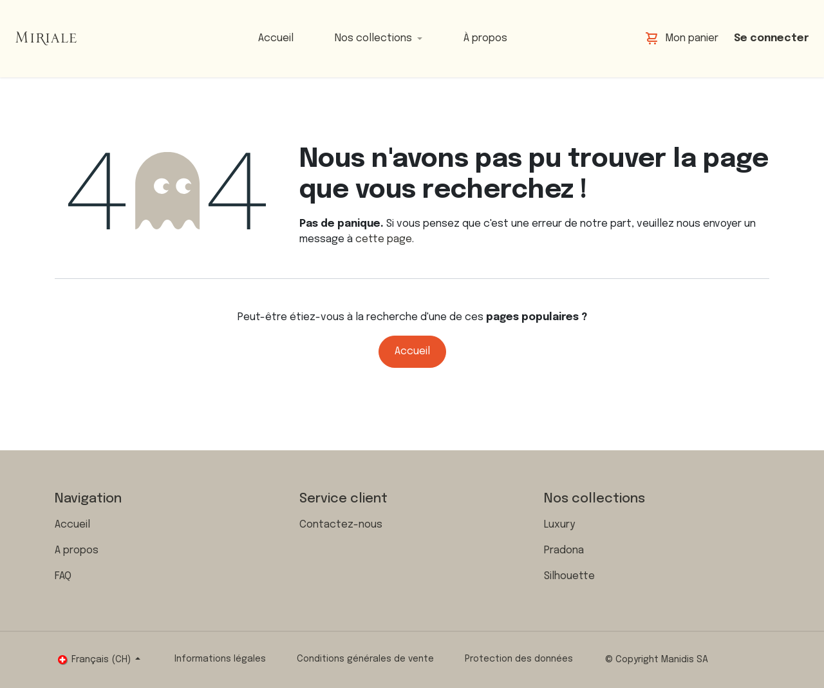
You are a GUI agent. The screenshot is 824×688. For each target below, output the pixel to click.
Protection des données (519, 659)
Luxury (559, 524)
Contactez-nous (340, 524)
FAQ (63, 576)
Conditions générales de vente (365, 659)
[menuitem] (276, 39)
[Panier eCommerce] (682, 38)
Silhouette (569, 576)
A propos (76, 550)
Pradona (564, 550)
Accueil (412, 351)
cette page (383, 239)
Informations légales (220, 659)
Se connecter (771, 38)
